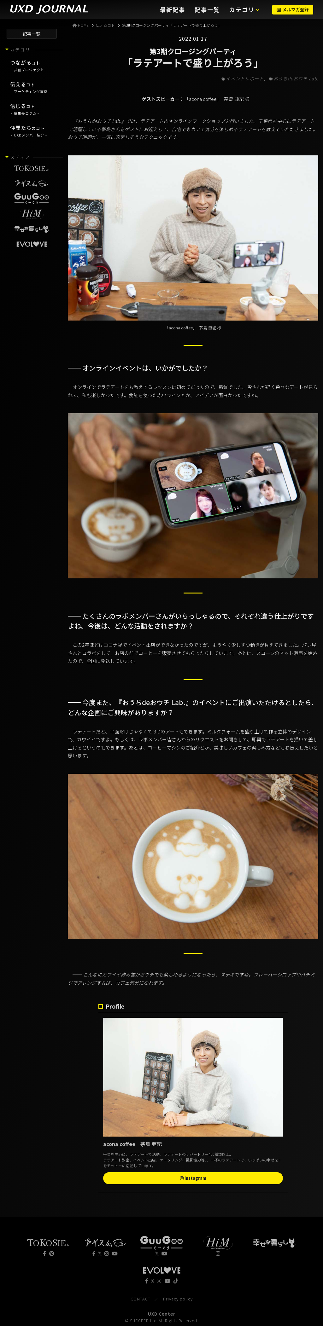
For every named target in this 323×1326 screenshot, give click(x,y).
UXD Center (161, 1314)
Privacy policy (178, 1299)
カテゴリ (242, 9)
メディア (20, 157)
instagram (193, 1178)
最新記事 (172, 9)
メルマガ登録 (293, 9)
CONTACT (140, 1299)
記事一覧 (207, 9)
